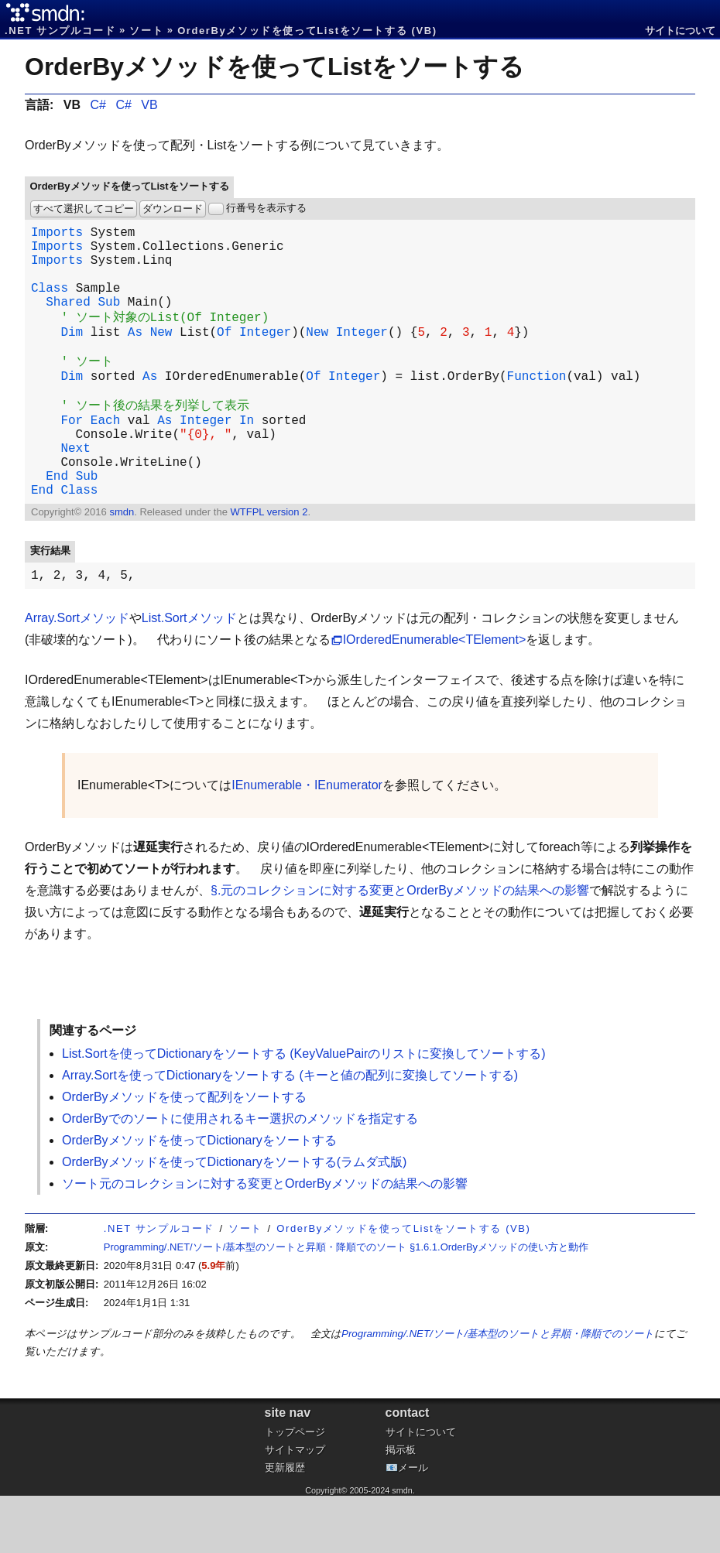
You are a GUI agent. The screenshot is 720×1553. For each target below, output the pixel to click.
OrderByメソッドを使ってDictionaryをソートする (199, 1197)
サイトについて (680, 30)
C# (97, 104)
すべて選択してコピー (83, 208)
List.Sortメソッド (189, 675)
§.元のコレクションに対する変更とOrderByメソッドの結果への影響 (400, 947)
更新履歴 (285, 1525)
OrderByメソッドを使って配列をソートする (184, 1154)
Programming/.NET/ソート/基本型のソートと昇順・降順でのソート (497, 1391)
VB (149, 104)
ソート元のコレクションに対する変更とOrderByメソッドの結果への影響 (265, 1240)
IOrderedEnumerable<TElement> (434, 696)
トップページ (295, 1489)
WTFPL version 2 (268, 566)
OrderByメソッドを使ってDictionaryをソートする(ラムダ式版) (234, 1219)
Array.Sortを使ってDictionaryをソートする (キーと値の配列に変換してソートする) (290, 1132)
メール (413, 1525)
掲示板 (401, 1507)
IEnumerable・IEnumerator (306, 842)
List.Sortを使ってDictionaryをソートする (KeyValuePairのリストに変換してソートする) (304, 1110)
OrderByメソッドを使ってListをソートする (274, 66)
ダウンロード (172, 208)
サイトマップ (295, 1507)
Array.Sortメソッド (77, 675)
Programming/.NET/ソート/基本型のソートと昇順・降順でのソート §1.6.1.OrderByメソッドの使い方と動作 (346, 1304)
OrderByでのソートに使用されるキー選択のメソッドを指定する (240, 1175)
